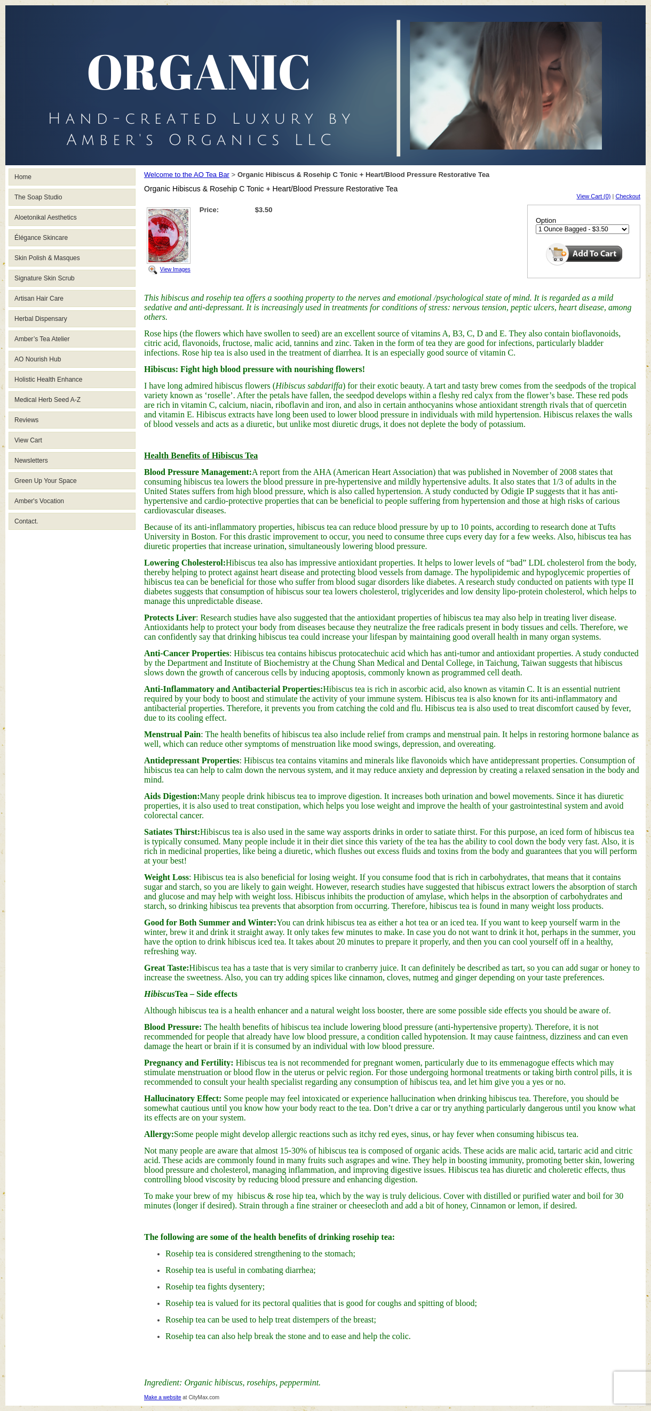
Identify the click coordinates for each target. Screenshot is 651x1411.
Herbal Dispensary (40, 318)
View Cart (28, 440)
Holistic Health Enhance (48, 379)
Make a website (162, 1397)
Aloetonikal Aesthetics (45, 217)
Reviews (26, 420)
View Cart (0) (594, 196)
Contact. (26, 521)
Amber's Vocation (39, 501)
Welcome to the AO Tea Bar (186, 175)
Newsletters (31, 460)
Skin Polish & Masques (47, 258)
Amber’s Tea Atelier (41, 339)
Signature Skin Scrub (44, 278)
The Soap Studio (38, 197)
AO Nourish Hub (37, 359)
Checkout (628, 196)
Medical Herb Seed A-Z (47, 400)
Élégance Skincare (41, 237)
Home (22, 177)
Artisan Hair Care (38, 298)
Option (546, 220)
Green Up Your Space (45, 481)
